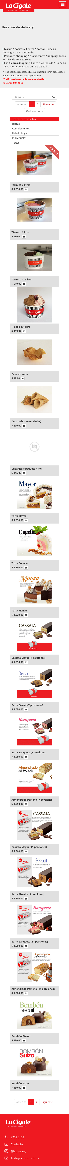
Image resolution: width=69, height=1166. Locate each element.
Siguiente (48, 104)
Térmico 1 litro (20, 232)
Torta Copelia (20, 563)
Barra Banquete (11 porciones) (30, 941)
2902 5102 (17, 1137)
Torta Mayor (19, 516)
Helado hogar (20, 133)
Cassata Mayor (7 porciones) (28, 657)
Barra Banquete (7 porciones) (29, 752)
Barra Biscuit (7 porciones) (27, 705)
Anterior (22, 104)
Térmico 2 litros (21, 185)
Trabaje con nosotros (25, 1158)
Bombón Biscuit (21, 1036)
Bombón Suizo (20, 1083)
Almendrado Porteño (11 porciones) (33, 988)
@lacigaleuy (18, 1151)
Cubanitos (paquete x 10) (27, 468)
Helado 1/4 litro (21, 326)
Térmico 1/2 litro (22, 279)
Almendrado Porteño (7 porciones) (32, 799)
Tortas (16, 142)
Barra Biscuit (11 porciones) (28, 894)
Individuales (19, 138)
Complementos (21, 128)
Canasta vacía (20, 374)
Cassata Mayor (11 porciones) (29, 847)
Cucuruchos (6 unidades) (26, 421)
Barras (16, 123)
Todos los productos (24, 119)
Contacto (17, 1144)
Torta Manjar (19, 610)
